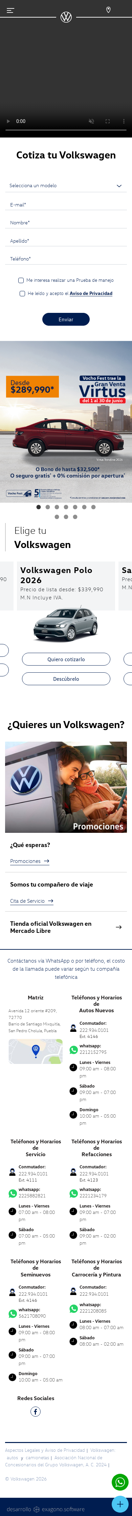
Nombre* (20, 222)
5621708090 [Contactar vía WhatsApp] (35, 1313)
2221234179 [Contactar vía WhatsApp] (96, 1192)
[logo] (66, 20)
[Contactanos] (104, 10)
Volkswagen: (102, 1450)
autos (13, 1457)
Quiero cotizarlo (66, 659)
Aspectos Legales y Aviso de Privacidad (45, 1450)
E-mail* (18, 204)
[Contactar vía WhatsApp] (120, 1482)
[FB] (35, 1413)
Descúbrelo (66, 678)
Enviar (66, 319)
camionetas (37, 1457)
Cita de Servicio (31, 900)
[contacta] (35, 1051)
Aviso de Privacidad (91, 293)
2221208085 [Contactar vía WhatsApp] (96, 1308)
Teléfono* (20, 258)
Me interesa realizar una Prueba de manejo (70, 280)
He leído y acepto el (70, 293)
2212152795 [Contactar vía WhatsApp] (96, 1049)
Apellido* (19, 241)
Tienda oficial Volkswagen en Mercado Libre (66, 927)
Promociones (29, 861)
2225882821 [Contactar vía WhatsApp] (35, 1192)
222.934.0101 (94, 1294)
